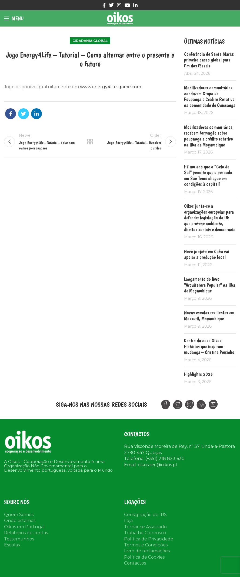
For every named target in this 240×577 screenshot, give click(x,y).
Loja (128, 520)
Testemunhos (19, 539)
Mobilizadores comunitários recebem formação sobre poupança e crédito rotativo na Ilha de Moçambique (208, 136)
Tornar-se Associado (145, 526)
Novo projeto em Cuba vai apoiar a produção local (206, 254)
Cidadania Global (90, 41)
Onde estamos (19, 520)
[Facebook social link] (104, 5)
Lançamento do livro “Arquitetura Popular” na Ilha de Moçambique (209, 285)
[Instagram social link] (119, 5)
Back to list (90, 141)
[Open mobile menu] (13, 18)
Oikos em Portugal (24, 526)
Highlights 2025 (198, 374)
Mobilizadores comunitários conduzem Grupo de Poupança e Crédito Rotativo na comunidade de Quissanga (209, 96)
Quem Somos (19, 514)
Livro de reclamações (147, 550)
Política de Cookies (144, 557)
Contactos (135, 563)
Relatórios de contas (26, 532)
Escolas (12, 544)
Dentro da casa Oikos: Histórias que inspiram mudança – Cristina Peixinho (209, 346)
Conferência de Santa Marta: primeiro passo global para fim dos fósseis (209, 60)
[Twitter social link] (111, 5)
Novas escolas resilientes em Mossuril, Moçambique (209, 315)
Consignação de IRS (145, 514)
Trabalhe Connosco (145, 532)
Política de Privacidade (148, 539)
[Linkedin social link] (135, 5)
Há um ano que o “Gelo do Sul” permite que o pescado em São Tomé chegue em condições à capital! (208, 175)
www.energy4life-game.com (110, 86)
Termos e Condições (146, 544)
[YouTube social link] (127, 5)
